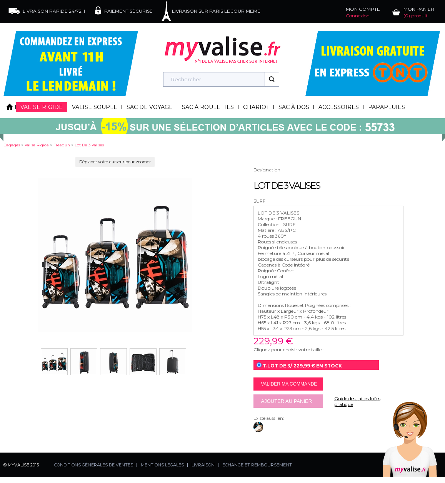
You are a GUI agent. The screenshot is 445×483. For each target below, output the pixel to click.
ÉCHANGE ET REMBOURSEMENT (257, 465)
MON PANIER (418, 12)
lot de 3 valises (89, 145)
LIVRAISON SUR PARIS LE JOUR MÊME (216, 11)
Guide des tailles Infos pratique (357, 401)
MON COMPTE (363, 12)
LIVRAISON (203, 465)
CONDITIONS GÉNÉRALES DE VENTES (93, 465)
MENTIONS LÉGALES (162, 465)
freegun (61, 145)
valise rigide (37, 145)
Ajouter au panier (286, 401)
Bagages (11, 145)
